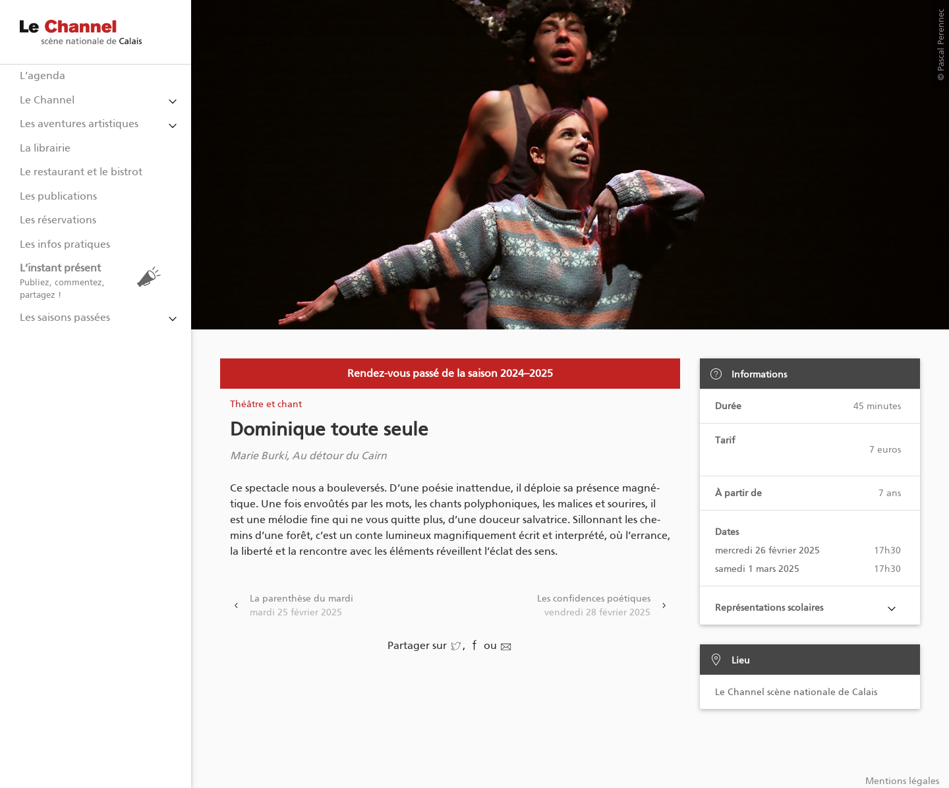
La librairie (45, 148)
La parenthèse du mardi (301, 606)
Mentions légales (902, 781)
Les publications (58, 196)
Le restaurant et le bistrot (81, 171)
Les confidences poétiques (593, 606)
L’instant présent (93, 281)
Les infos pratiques (65, 244)
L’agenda (42, 75)
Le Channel (47, 100)
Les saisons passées (65, 317)
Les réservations (58, 219)
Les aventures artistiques (79, 123)
